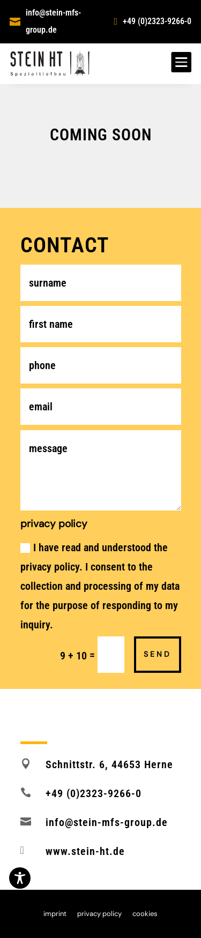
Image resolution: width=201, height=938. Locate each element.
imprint (54, 914)
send (158, 654)
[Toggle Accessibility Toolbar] (20, 878)
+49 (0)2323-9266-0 (157, 21)
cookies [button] (145, 914)
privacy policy (99, 914)
